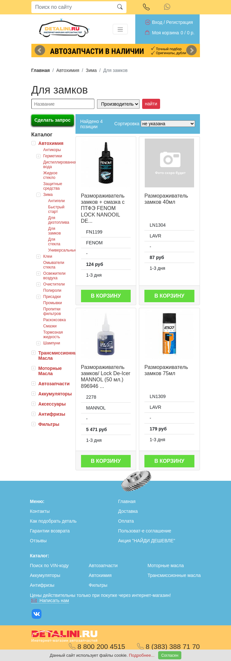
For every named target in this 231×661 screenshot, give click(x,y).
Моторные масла (166, 565)
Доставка (128, 511)
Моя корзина (165, 32)
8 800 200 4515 (97, 646)
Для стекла (54, 241)
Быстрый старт (56, 209)
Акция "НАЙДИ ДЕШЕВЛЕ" (146, 540)
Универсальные (62, 250)
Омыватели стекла (53, 265)
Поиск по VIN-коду (49, 565)
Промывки (52, 303)
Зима (91, 70)
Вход (157, 22)
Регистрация (179, 22)
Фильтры (48, 424)
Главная (40, 70)
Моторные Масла (50, 371)
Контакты (40, 511)
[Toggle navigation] (120, 29)
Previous (40, 50)
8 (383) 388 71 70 (168, 646)
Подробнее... (142, 655)
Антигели (56, 201)
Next (191, 50)
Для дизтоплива (58, 220)
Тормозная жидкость (53, 334)
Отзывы (38, 540)
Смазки (50, 326)
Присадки (52, 296)
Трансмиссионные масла (174, 575)
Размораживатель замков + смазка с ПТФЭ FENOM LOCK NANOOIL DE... (103, 208)
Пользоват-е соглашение (145, 530)
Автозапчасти (54, 383)
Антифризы (51, 414)
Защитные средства (52, 186)
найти (151, 103)
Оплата (126, 521)
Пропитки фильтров (52, 311)
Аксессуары (52, 404)
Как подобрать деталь (53, 521)
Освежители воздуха (54, 275)
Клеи (47, 256)
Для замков (54, 230)
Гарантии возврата (50, 530)
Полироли (52, 290)
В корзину (106, 296)
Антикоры (52, 150)
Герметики (52, 156)
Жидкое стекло (50, 175)
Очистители (54, 284)
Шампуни (51, 343)
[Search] (72, 7)
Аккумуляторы (55, 393)
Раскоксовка (54, 320)
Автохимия (67, 70)
